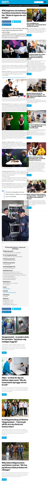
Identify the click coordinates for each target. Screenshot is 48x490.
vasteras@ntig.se (6, 288)
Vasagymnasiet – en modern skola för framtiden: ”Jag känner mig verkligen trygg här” (15, 339)
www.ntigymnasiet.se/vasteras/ (9, 292)
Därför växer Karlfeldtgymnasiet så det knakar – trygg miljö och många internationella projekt (36, 126)
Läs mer (4, 352)
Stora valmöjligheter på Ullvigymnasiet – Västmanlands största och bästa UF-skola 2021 (36, 25)
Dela (7, 21)
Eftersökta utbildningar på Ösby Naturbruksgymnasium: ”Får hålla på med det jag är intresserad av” (36, 158)
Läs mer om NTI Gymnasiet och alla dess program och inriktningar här (14, 77)
